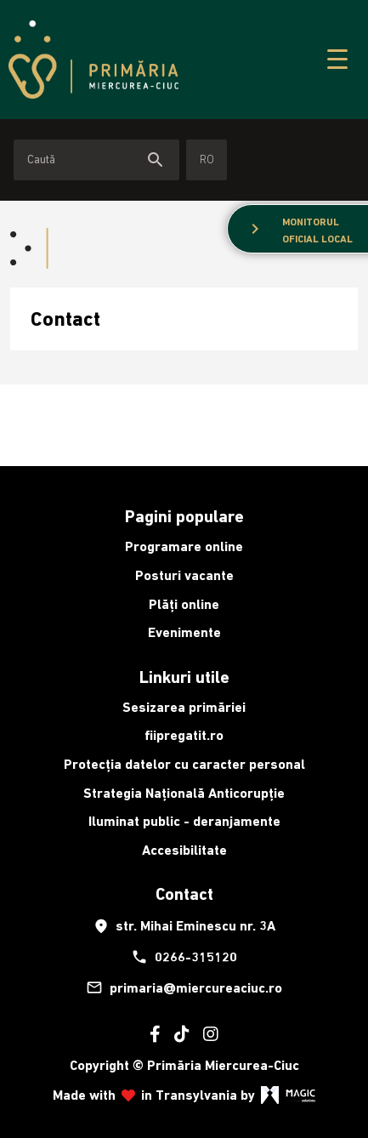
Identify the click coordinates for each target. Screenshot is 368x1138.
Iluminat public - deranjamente (184, 821)
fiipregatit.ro (184, 735)
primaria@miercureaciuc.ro (184, 987)
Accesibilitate (184, 850)
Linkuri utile (184, 677)
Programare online (184, 546)
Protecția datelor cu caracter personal (184, 764)
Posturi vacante (184, 575)
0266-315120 (184, 956)
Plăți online (184, 604)
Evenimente (184, 632)
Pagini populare (184, 516)
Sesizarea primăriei (184, 707)
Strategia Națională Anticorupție (184, 793)
